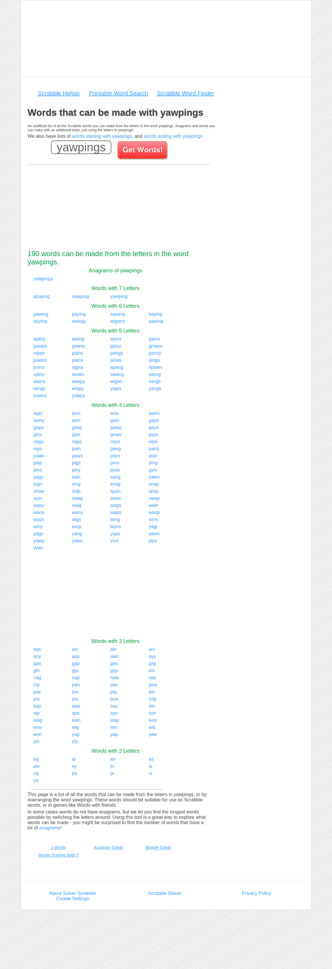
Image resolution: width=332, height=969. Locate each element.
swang (117, 374)
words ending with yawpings (173, 136)
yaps (115, 533)
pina (114, 462)
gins (38, 434)
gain (114, 420)
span (115, 491)
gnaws (155, 345)
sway (39, 505)
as (151, 759)
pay (37, 691)
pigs (76, 462)
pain (76, 448)
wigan (116, 381)
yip (75, 741)
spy (114, 713)
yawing (156, 321)
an (112, 759)
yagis (115, 388)
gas (114, 663)
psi (75, 698)
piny (76, 469)
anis (114, 413)
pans (154, 448)
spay (154, 491)
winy (38, 526)
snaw (39, 491)
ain (75, 649)
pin (152, 691)
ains (76, 413)
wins (153, 519)
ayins (115, 338)
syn (152, 713)
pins (38, 469)
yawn (154, 533)
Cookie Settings (72, 898)
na (36, 773)
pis (36, 698)
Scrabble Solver (164, 893)
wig (75, 727)
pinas (115, 360)
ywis (38, 547)
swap (154, 498)
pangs (116, 353)
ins (152, 670)
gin (37, 670)
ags (37, 649)
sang (115, 476)
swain (78, 374)
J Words (58, 847)
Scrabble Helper (59, 93)
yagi (153, 526)
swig (76, 505)
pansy (155, 353)
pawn (39, 455)
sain (76, 476)
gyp (114, 670)
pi (112, 773)
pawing (41, 314)
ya (36, 780)
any (37, 656)
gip (75, 670)
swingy (79, 321)
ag (36, 759)
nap (76, 677)
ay (74, 766)
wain (153, 505)
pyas (115, 469)
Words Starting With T (58, 855)
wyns (115, 526)
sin (152, 705)
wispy (78, 388)
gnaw (115, 434)
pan (76, 684)
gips (76, 434)
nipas (39, 353)
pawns (40, 360)
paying (79, 314)
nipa (153, 441)
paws (77, 455)
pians (77, 360)
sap (37, 705)
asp (76, 656)
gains (154, 338)
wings (155, 381)
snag (115, 484)
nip (37, 684)
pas (114, 684)
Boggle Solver (158, 847)
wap (114, 720)
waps (115, 512)
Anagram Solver (108, 847)
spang (116, 367)
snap (154, 484)
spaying (42, 296)
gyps (154, 434)
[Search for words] (143, 151)
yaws (77, 540)
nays (115, 441)
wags (115, 505)
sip (36, 713)
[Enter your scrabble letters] (81, 147)
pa (74, 773)
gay (152, 663)
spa (76, 713)
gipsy (115, 345)
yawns (40, 395)
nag (38, 677)
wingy (40, 388)
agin (38, 413)
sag (152, 698)
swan (115, 498)
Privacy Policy (256, 893)
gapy (39, 427)
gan (38, 663)
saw (76, 705)
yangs (155, 388)
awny (39, 420)
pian (153, 455)
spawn (155, 367)
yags (39, 533)
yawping (119, 296)
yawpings (43, 278)
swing (155, 374)
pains (77, 353)
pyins (39, 367)
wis (152, 727)
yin (36, 741)
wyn (38, 734)
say (114, 705)
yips (153, 540)
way (38, 727)
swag (77, 498)
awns (154, 413)
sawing (117, 314)
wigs (76, 519)
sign (38, 484)
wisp (76, 526)
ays (152, 656)
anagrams (49, 827)
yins (114, 540)
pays (115, 455)
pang (115, 448)
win (113, 727)
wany (77, 512)
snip (76, 491)
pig (113, 691)
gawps (40, 345)
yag (76, 734)
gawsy (78, 345)
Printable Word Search (118, 93)
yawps (78, 395)
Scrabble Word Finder (185, 93)
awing (78, 338)
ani (152, 649)
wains (40, 381)
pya (114, 698)
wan (76, 720)
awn (114, 656)
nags (39, 441)
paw (153, 684)
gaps (154, 420)
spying (40, 321)
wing (115, 519)
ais (113, 649)
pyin (153, 469)
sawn (154, 476)
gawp (115, 427)
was (153, 720)
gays (154, 427)
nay (152, 677)
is (150, 766)
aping (39, 338)
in (112, 766)
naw (114, 677)
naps (77, 441)
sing (76, 484)
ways (39, 519)
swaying (80, 296)
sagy (39, 476)
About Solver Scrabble (72, 893)
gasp (77, 427)
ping (153, 462)
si (150, 773)
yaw (153, 734)
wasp (154, 512)
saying (155, 314)
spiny (39, 374)
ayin (76, 420)
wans (39, 512)
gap (76, 663)
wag (38, 720)
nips (38, 448)
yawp (39, 540)
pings (154, 360)
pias (38, 462)
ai (73, 759)
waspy (78, 381)
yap (114, 734)
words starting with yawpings (102, 136)
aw (36, 766)
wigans (117, 321)
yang (77, 533)
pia (75, 691)
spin (38, 498)
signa (77, 367)
